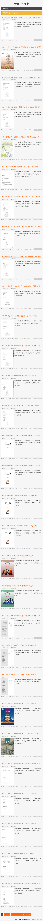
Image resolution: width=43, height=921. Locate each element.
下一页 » (28, 914)
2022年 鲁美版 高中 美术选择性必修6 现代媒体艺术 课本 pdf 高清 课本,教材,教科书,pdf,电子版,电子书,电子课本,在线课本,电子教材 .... (21, 891)
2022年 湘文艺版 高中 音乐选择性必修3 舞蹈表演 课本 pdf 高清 (21, 465)
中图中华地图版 (8, 70)
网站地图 (39, 919)
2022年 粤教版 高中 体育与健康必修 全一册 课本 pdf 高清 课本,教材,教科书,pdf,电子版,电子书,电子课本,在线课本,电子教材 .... (21, 323)
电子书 (17, 40)
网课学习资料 (5, 19)
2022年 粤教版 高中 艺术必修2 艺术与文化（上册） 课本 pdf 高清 (22, 286)
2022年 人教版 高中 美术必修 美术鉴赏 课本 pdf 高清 (18, 854)
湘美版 (17, 638)
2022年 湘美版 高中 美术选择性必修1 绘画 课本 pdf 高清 (19, 674)
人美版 (6, 726)
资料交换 (34, 919)
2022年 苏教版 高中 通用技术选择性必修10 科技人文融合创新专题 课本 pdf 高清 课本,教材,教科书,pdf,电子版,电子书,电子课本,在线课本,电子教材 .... (21, 144)
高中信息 (14, 169)
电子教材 (21, 40)
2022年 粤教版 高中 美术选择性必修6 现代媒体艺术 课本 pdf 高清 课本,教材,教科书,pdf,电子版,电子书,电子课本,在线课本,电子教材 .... (21, 353)
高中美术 (14, 348)
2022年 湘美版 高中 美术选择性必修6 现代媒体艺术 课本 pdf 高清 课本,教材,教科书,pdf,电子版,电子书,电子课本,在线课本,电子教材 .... (21, 623)
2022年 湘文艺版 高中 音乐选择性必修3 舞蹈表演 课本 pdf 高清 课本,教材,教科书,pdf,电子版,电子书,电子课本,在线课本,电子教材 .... (21, 473)
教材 (10, 40)
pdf (3, 40)
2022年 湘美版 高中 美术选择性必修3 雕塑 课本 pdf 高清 (19, 645)
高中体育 (14, 318)
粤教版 (34, 40)
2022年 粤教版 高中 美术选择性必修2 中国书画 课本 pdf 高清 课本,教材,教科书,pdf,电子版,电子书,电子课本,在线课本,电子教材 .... (21, 413)
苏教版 (34, 159)
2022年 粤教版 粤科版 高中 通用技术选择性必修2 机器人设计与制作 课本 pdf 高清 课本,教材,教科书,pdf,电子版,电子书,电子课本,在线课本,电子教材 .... (21, 24)
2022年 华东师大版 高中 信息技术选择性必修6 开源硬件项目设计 (21, 167)
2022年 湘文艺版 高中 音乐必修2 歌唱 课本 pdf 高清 (17, 586)
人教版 (6, 786)
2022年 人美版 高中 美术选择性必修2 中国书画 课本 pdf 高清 (20, 734)
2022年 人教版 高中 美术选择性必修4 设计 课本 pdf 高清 (19, 794)
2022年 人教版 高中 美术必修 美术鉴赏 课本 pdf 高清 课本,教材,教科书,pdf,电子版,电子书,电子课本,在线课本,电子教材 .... (21, 861)
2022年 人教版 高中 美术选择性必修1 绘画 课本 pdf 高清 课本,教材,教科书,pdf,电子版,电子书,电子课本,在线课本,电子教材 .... (21, 831)
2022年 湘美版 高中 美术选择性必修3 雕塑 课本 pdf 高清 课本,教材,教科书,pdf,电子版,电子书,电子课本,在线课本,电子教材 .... (21, 652)
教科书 (13, 40)
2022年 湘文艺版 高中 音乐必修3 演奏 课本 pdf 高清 (17, 556)
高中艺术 (14, 199)
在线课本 (6, 40)
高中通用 (14, 19)
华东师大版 (7, 189)
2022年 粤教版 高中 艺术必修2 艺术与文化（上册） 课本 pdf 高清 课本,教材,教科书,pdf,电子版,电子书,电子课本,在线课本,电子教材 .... (21, 293)
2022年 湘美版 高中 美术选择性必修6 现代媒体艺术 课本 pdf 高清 (22, 616)
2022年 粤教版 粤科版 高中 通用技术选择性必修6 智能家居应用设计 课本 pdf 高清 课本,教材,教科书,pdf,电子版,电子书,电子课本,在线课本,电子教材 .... (21, 114)
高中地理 (14, 49)
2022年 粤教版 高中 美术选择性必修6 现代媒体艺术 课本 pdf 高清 (22, 346)
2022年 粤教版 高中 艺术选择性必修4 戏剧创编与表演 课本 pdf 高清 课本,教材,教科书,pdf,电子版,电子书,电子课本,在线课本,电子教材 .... (21, 234)
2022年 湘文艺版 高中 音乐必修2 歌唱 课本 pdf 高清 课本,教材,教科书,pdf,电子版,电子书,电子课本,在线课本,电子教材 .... (21, 593)
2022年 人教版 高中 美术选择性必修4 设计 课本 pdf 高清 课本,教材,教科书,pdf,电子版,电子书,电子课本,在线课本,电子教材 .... (21, 801)
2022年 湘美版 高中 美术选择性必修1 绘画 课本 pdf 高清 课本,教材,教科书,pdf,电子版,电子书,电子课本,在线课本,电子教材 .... (21, 681)
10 (23, 914)
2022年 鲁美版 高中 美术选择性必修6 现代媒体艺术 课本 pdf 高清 (22, 883)
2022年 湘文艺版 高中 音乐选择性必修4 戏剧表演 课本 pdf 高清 (21, 435)
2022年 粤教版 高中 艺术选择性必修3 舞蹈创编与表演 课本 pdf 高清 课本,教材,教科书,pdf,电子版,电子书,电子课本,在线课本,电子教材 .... (21, 263)
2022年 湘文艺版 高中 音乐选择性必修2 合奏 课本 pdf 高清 (19, 495)
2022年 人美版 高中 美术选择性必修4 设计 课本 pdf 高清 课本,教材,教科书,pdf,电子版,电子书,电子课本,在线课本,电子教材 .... (21, 711)
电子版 (25, 40)
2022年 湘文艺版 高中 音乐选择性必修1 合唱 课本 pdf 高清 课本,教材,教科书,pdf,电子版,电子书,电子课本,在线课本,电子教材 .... (21, 533)
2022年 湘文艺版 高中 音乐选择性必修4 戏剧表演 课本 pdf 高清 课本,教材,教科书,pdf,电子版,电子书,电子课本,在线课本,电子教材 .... (21, 443)
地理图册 (18, 70)
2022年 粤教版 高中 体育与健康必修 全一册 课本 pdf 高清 (19, 316)
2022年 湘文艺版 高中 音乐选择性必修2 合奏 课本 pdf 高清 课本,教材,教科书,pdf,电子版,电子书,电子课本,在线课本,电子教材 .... (21, 503)
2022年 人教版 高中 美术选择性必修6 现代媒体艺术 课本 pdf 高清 (22, 763)
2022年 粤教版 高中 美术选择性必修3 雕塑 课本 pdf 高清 (19, 376)
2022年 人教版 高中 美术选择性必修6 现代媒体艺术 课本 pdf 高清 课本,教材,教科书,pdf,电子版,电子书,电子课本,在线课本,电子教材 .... (21, 771)
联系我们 (29, 919)
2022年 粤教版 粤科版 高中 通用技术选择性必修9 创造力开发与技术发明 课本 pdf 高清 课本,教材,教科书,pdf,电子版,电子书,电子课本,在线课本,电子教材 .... (21, 84)
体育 (6, 338)
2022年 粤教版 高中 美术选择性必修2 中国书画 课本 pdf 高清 (20, 405)
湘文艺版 (18, 458)
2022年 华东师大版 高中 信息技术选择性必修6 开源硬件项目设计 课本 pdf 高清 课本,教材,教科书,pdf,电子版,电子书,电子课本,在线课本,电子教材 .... (21, 174)
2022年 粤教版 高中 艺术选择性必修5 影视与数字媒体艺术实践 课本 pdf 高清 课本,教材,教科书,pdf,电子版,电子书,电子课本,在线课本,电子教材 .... (21, 204)
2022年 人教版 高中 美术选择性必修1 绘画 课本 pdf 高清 (19, 823)
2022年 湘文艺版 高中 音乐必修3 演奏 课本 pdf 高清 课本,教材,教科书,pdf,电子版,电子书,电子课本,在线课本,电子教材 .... (21, 563)
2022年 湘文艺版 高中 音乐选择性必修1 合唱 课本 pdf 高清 (19, 526)
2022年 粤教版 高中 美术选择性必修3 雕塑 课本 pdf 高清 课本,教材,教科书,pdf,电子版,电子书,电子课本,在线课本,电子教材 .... (21, 383)
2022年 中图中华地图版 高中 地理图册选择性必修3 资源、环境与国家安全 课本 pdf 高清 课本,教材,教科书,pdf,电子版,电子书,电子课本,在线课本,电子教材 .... (21, 54)
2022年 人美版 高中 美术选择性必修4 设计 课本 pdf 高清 (19, 703)
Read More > (38, 40)
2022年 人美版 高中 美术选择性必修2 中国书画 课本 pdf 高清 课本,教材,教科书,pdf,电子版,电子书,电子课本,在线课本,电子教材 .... (21, 741)
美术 (33, 906)
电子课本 (30, 40)
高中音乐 (14, 438)
